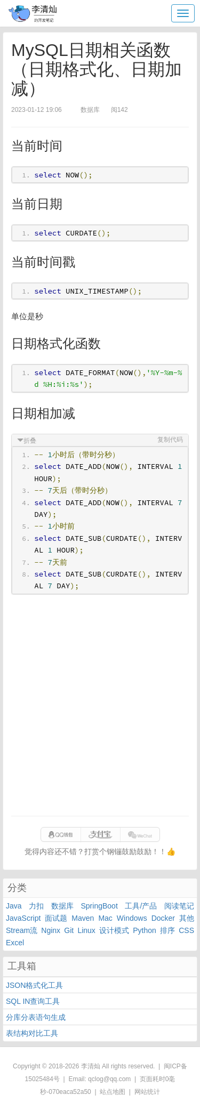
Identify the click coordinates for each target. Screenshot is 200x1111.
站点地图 (112, 1092)
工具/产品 (141, 906)
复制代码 (170, 439)
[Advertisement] (100, 705)
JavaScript (23, 918)
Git (69, 930)
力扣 (36, 906)
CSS (186, 930)
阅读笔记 (179, 906)
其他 (186, 918)
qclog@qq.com (109, 1079)
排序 (167, 930)
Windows (132, 918)
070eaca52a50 (70, 1092)
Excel (15, 942)
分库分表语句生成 (36, 1017)
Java (14, 906)
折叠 (29, 440)
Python (144, 930)
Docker (163, 918)
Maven (82, 918)
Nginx (50, 930)
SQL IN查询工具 (33, 1001)
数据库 (62, 906)
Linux (86, 930)
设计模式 (114, 930)
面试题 (56, 918)
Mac (105, 918)
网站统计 (147, 1092)
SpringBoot (99, 906)
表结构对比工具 (32, 1033)
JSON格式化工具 (34, 985)
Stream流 (21, 930)
